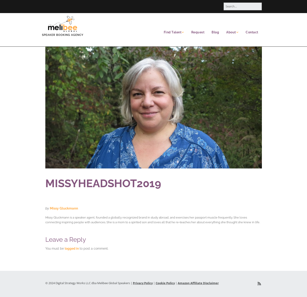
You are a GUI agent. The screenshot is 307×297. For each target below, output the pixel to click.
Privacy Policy (143, 283)
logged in (72, 248)
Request (198, 32)
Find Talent (173, 32)
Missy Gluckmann (64, 208)
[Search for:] (243, 6)
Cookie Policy (165, 283)
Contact (252, 32)
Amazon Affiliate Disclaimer (198, 283)
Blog (215, 32)
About (231, 32)
